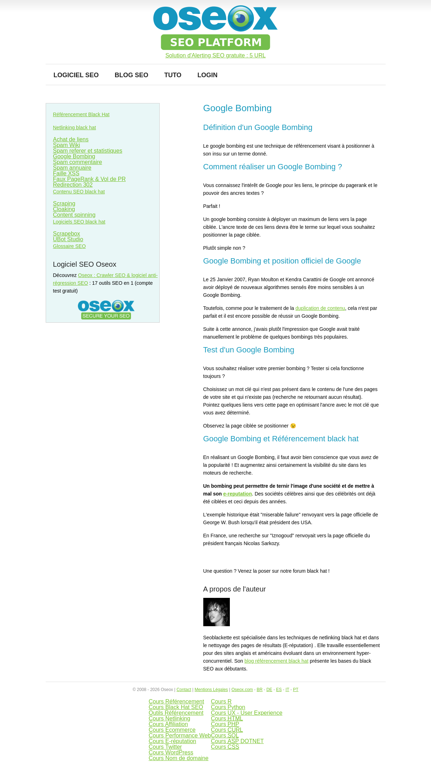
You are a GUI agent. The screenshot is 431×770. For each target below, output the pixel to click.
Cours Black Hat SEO (176, 707)
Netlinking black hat (74, 127)
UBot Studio (68, 239)
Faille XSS (66, 173)
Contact (183, 689)
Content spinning (74, 215)
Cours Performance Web (180, 735)
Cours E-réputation (172, 741)
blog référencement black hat (276, 661)
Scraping (64, 203)
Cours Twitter (165, 747)
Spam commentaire (77, 162)
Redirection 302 (73, 185)
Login (207, 75)
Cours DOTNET (237, 741)
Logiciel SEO (76, 75)
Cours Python (228, 707)
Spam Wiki (66, 145)
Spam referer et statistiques (88, 151)
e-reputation (237, 494)
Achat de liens (71, 139)
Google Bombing (74, 156)
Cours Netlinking (169, 718)
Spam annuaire (72, 168)
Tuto (173, 75)
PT (295, 689)
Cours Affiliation (168, 724)
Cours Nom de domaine (179, 758)
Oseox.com (242, 689)
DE (269, 689)
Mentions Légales (211, 689)
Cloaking (64, 209)
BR (260, 689)
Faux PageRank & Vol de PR (89, 179)
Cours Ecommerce (172, 730)
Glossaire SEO (69, 246)
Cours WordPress (171, 752)
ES (279, 689)
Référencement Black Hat (81, 114)
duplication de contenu (320, 308)
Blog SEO (131, 75)
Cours (227, 718)
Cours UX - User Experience (246, 713)
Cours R (221, 701)
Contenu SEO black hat (79, 191)
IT (287, 689)
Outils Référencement (176, 713)
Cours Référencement (176, 701)
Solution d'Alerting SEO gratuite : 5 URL (215, 55)
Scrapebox (66, 234)
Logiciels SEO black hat (79, 222)
